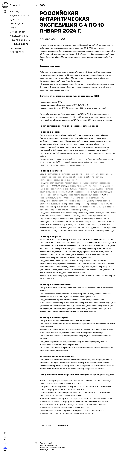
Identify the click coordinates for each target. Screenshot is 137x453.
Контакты (15, 48)
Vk (5, 443)
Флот (13, 27)
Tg (5, 433)
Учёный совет (17, 31)
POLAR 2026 (17, 52)
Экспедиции (17, 23)
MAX (5, 438)
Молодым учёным (20, 35)
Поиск (15, 5)
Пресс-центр (20, 43)
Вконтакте (63, 426)
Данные (14, 19)
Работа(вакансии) (20, 39)
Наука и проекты (19, 15)
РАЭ (42, 5)
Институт (15, 11)
